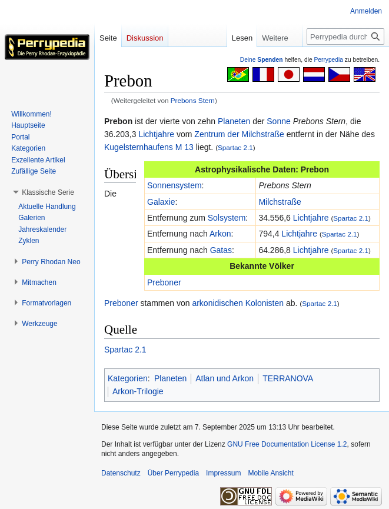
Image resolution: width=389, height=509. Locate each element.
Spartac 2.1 (235, 147)
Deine (261, 59)
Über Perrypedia (173, 473)
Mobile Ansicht (270, 473)
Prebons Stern (193, 100)
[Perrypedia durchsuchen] (345, 36)
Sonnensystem (174, 185)
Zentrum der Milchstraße (239, 134)
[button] (48, 192)
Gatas (221, 250)
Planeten (234, 121)
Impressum (223, 473)
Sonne (278, 121)
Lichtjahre (156, 134)
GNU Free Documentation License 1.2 (287, 444)
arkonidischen (217, 303)
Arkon (220, 233)
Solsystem (227, 217)
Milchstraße (279, 202)
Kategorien (128, 378)
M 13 (184, 147)
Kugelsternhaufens (138, 147)
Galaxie (161, 202)
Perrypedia (328, 59)
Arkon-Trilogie (138, 391)
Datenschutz (121, 473)
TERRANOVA (287, 378)
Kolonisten (264, 303)
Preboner (164, 282)
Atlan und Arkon (224, 378)
